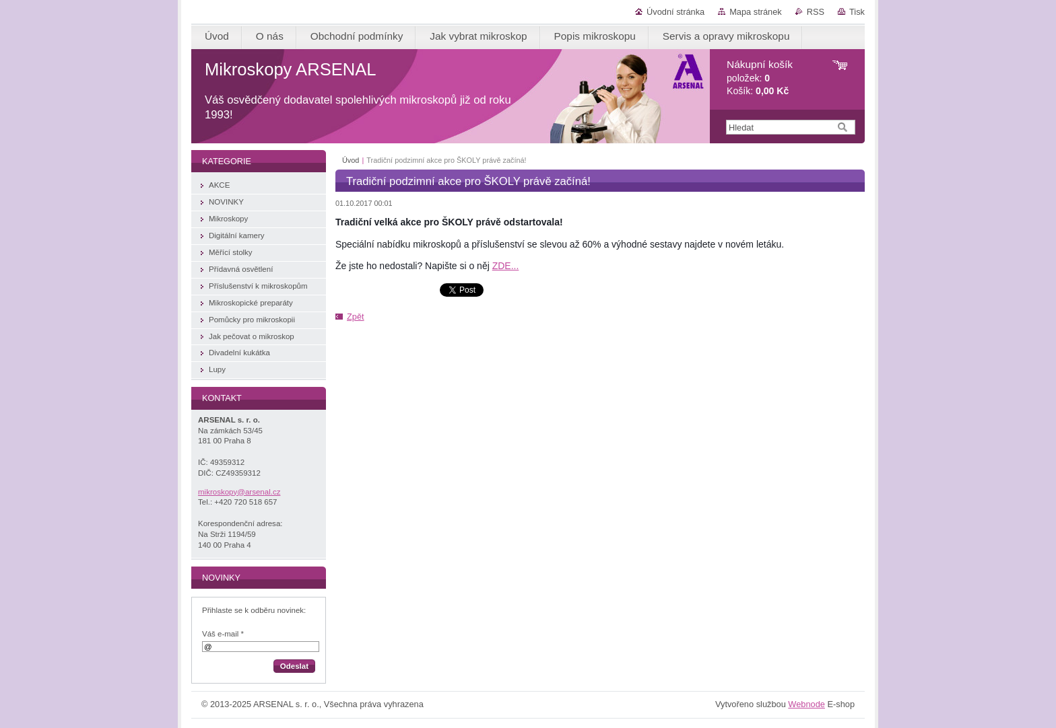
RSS (815, 12)
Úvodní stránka (675, 12)
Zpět (355, 317)
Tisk (857, 12)
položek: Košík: (760, 77)
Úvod (350, 160)
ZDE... (505, 265)
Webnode (806, 704)
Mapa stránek (755, 12)
